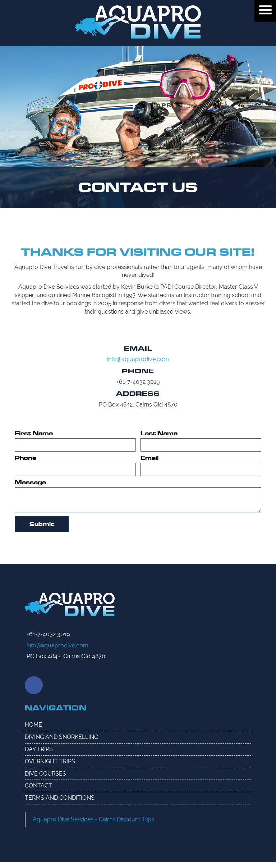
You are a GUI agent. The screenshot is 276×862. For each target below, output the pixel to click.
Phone (25, 458)
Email (149, 458)
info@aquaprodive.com (138, 359)
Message (30, 482)
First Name (34, 433)
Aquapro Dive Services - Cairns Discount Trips (93, 819)
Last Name (159, 433)
